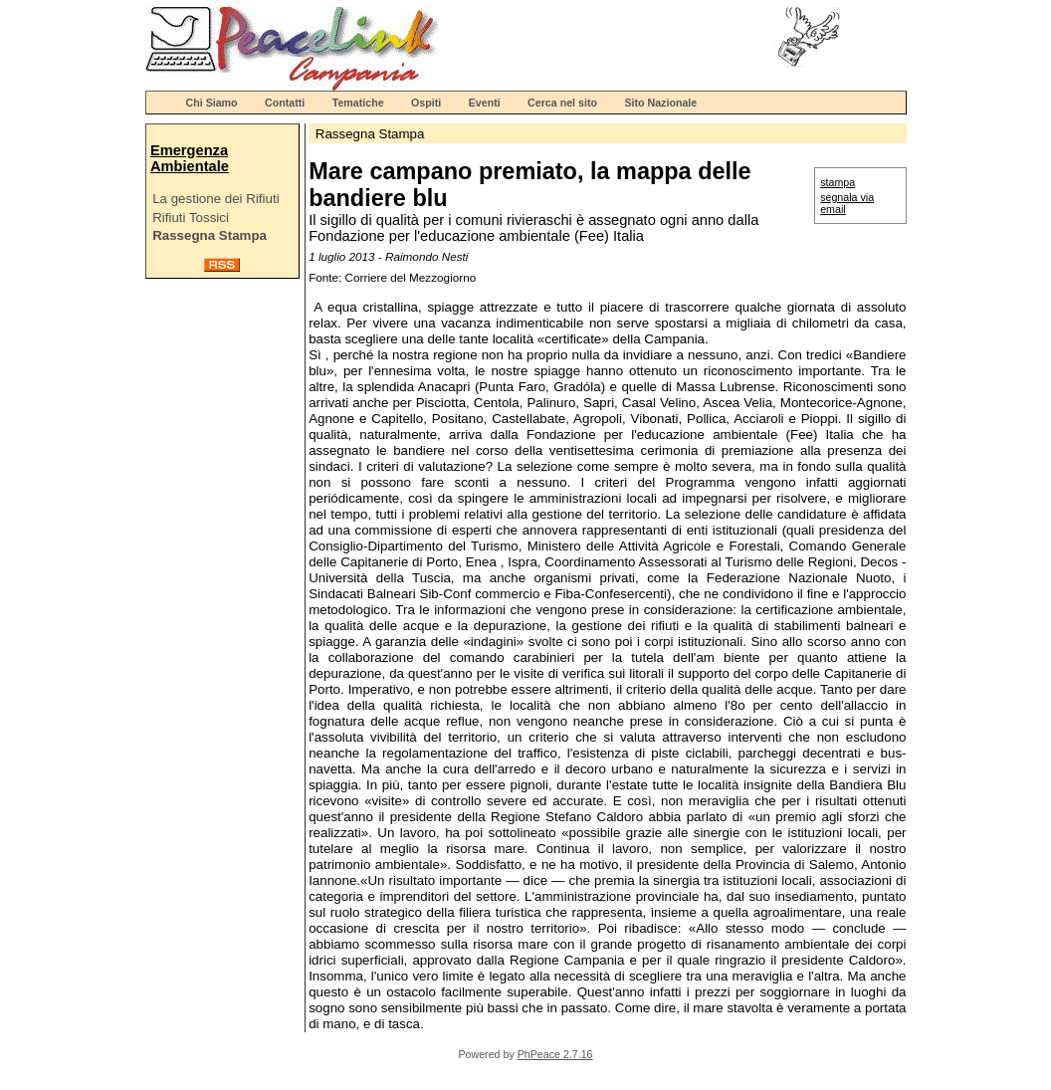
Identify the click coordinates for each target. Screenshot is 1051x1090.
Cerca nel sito (562, 103)
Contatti (285, 103)
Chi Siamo (212, 103)
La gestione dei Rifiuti (215, 198)
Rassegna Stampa (209, 235)
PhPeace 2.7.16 (555, 1054)
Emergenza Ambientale (189, 158)
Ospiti (426, 103)
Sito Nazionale (660, 103)
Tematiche (358, 103)
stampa (837, 182)
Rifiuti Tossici (190, 217)
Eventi (485, 103)
